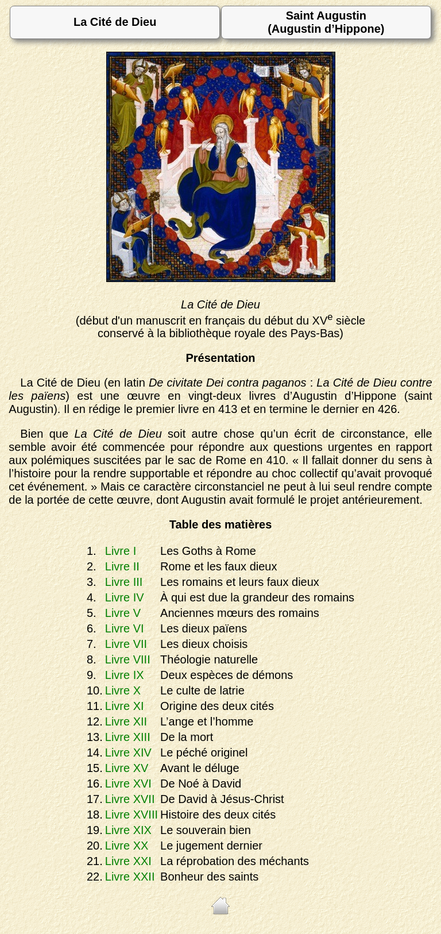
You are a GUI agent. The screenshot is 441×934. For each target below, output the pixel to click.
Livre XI (124, 706)
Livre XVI (128, 783)
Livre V (123, 613)
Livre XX (127, 845)
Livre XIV (128, 752)
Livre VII (126, 644)
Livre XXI (128, 861)
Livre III (124, 582)
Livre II (122, 566)
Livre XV (127, 768)
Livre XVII (130, 799)
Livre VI (124, 628)
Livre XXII (130, 876)
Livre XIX (128, 830)
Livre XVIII (131, 814)
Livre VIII (127, 659)
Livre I (120, 551)
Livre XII (126, 721)
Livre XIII (127, 737)
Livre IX (124, 675)
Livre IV (124, 597)
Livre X (123, 690)
